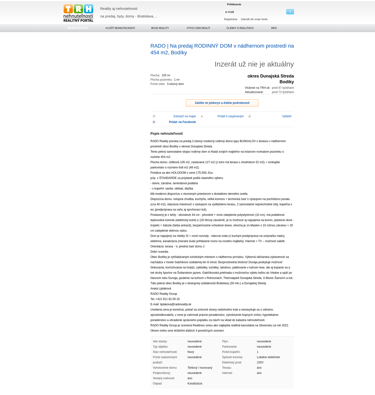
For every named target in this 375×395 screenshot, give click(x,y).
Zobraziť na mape (184, 116)
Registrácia (230, 19)
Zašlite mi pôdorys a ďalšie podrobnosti (222, 103)
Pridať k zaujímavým (231, 116)
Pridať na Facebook (182, 122)
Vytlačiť (287, 116)
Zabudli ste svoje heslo (254, 19)
